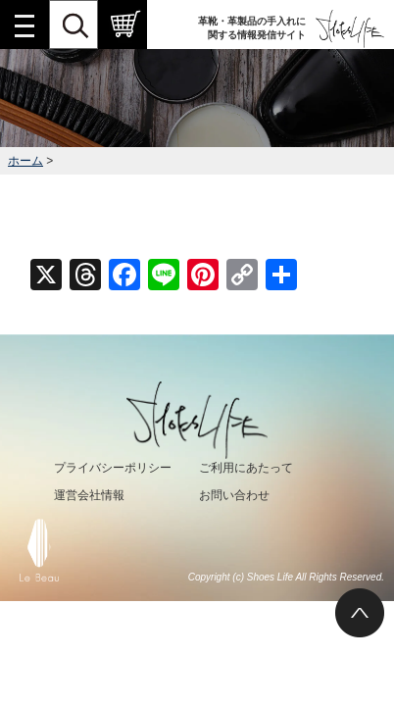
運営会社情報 (89, 495)
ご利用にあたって (246, 468)
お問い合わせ (234, 495)
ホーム (25, 161)
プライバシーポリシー (113, 468)
